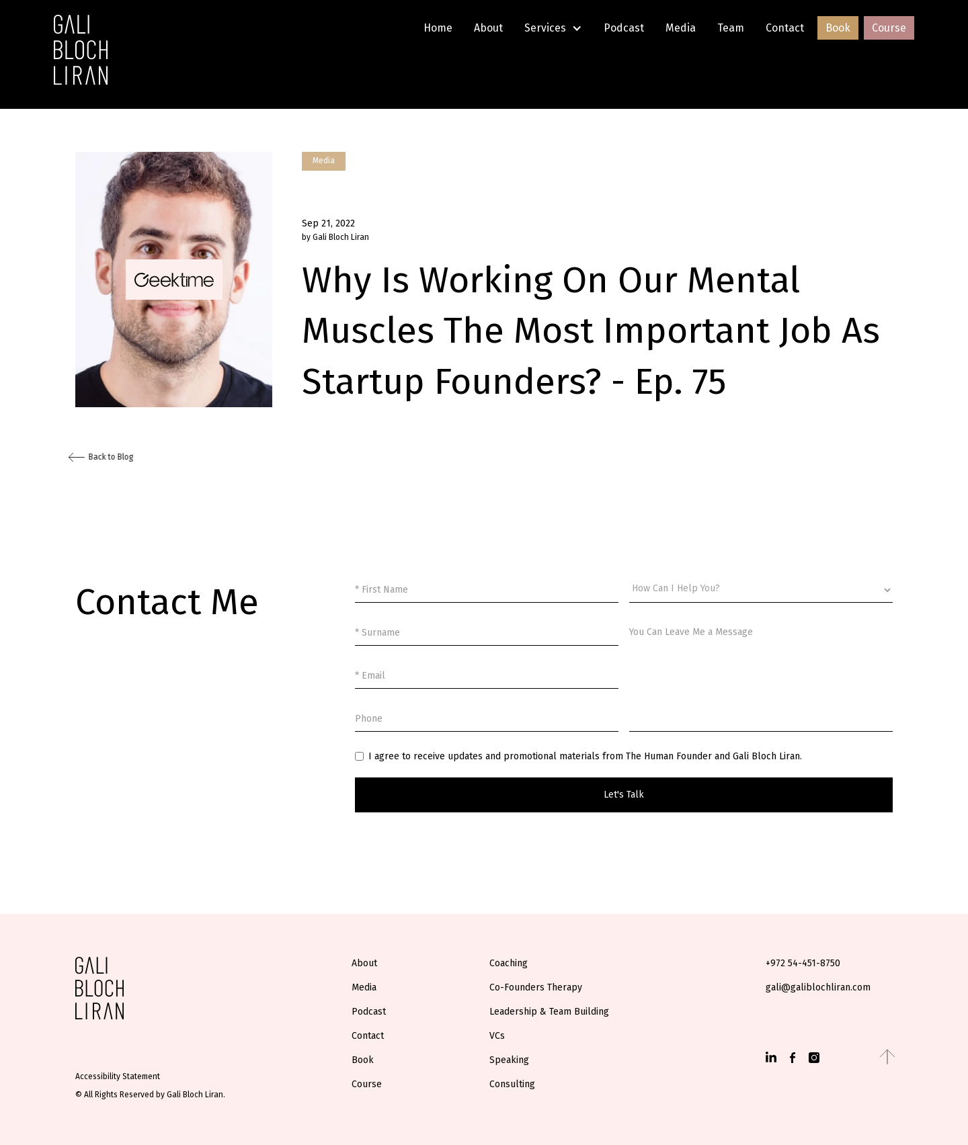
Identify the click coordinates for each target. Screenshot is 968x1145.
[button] (553, 28)
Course (889, 28)
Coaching (508, 963)
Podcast (624, 28)
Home (438, 28)
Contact (785, 28)
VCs (497, 1036)
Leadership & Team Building (549, 1011)
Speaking (509, 1060)
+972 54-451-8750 (803, 963)
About (488, 28)
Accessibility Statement (117, 1076)
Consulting (512, 1084)
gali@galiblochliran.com (818, 987)
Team (730, 28)
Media (681, 28)
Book (837, 28)
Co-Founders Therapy (535, 987)
